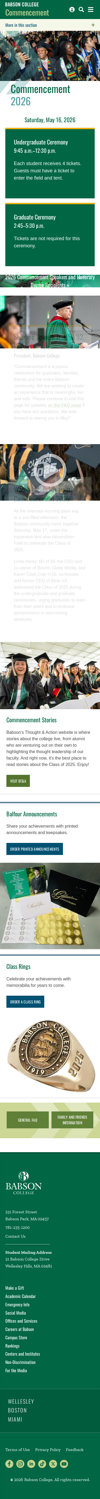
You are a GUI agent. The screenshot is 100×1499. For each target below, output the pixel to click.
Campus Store (16, 1337)
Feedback (74, 1449)
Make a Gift (14, 1288)
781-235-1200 (17, 1227)
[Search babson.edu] (81, 9)
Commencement (27, 12)
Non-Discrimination (20, 1362)
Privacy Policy (48, 1449)
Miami (15, 1419)
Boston (17, 1410)
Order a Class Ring (25, 1002)
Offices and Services (21, 1321)
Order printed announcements (34, 849)
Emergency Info (17, 1304)
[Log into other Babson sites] (72, 9)
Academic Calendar (20, 1296)
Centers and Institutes (22, 1354)
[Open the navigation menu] (91, 9)
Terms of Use (17, 1449)
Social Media (15, 1313)
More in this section (52, 25)
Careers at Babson (19, 1329)
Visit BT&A (18, 781)
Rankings (12, 1345)
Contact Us (15, 1236)
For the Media (16, 1370)
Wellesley (21, 1401)
